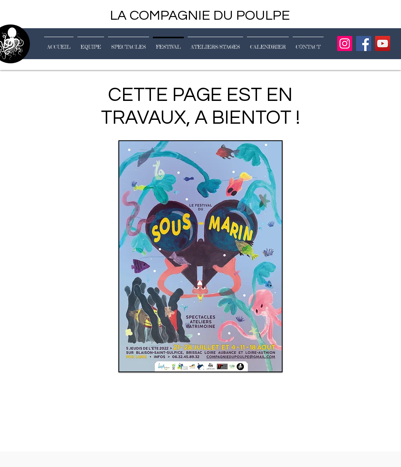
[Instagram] (344, 43)
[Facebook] (363, 43)
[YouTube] (382, 43)
